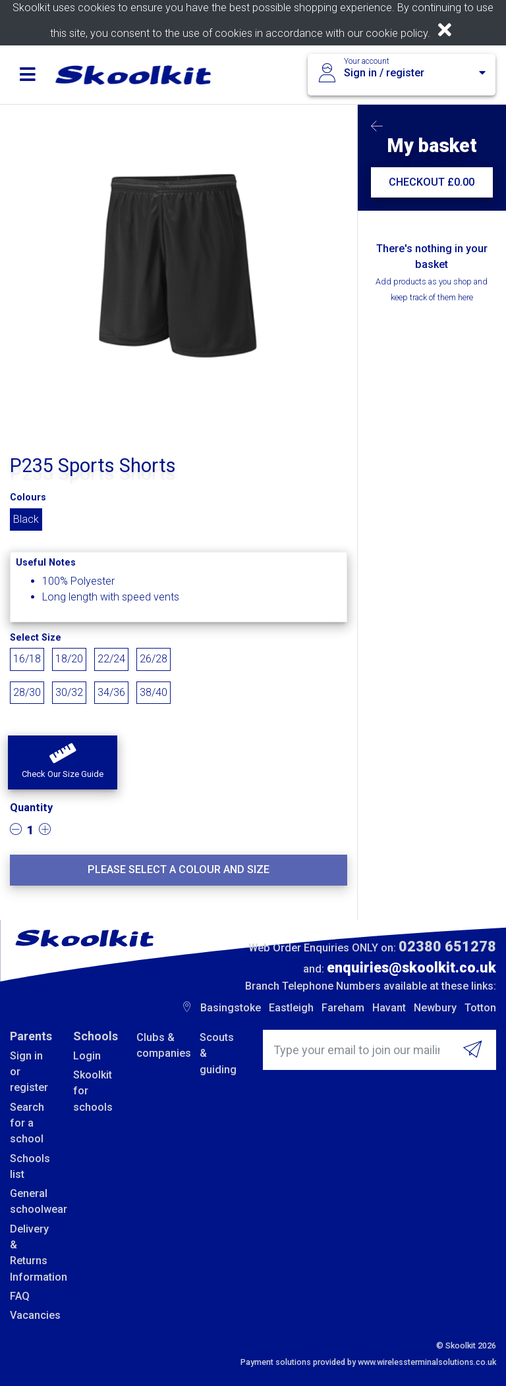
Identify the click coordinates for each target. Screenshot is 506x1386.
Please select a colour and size (178, 869)
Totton (480, 1007)
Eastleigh (291, 1007)
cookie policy (397, 33)
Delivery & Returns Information (31, 1253)
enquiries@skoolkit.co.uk (411, 967)
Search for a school (27, 1123)
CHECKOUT (431, 182)
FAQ (20, 1296)
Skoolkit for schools (93, 1091)
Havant (389, 1007)
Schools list (30, 1166)
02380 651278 (447, 946)
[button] (62, 762)
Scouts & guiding (218, 1053)
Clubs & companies (158, 1045)
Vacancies (31, 1315)
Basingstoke (230, 1007)
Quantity (31, 807)
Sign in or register (29, 1072)
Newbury (435, 1007)
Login (87, 1056)
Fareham (343, 1007)
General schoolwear (31, 1201)
